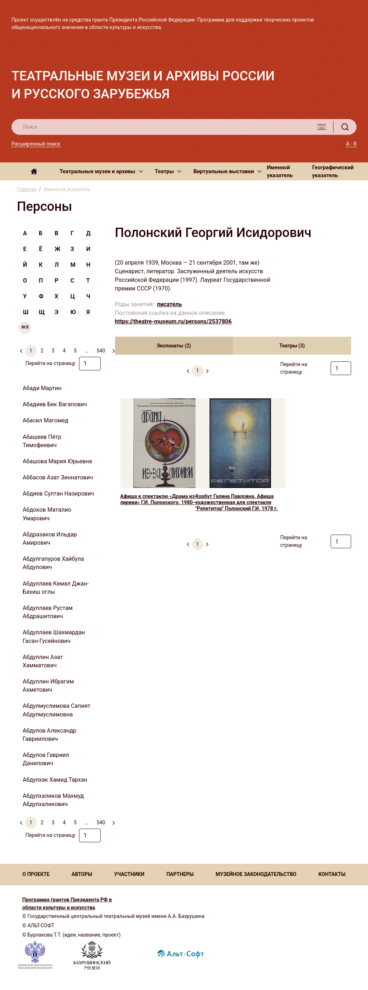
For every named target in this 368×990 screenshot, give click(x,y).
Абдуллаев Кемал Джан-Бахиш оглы (56, 587)
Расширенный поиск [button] (36, 144)
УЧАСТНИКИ (129, 874)
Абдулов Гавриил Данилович (46, 759)
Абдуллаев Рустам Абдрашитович (48, 612)
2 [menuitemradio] (42, 351)
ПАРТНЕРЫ (180, 874)
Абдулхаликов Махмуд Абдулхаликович (53, 799)
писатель (169, 304)
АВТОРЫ (82, 874)
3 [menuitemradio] (53, 351)
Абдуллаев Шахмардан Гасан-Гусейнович (54, 636)
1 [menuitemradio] (30, 351)
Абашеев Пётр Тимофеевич (42, 441)
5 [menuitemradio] (75, 351)
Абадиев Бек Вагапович (55, 404)
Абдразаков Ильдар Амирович (50, 538)
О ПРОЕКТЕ (36, 874)
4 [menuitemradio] (64, 351)
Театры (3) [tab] (292, 346)
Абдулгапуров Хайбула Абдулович (53, 562)
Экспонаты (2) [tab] (174, 346)
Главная (26, 189)
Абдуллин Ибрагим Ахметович (48, 685)
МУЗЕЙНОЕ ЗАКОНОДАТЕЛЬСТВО (256, 874)
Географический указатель (333, 171)
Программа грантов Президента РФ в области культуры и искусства (67, 903)
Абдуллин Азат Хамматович (43, 661)
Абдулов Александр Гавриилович (49, 734)
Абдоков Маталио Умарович (47, 513)
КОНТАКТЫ (331, 874)
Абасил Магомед (45, 420)
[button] (101, 171)
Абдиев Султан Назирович (58, 493)
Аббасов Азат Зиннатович (58, 477)
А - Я (351, 144)
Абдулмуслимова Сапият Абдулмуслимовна (56, 709)
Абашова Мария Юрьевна (57, 461)
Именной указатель (280, 171)
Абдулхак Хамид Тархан (55, 779)
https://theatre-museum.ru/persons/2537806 (173, 321)
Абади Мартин (42, 388)
